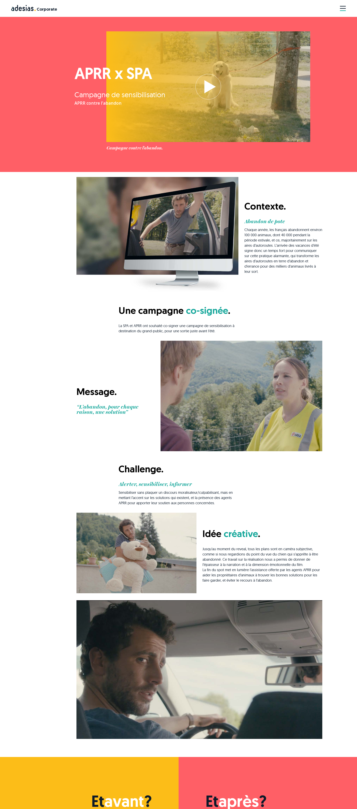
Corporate (47, 9)
